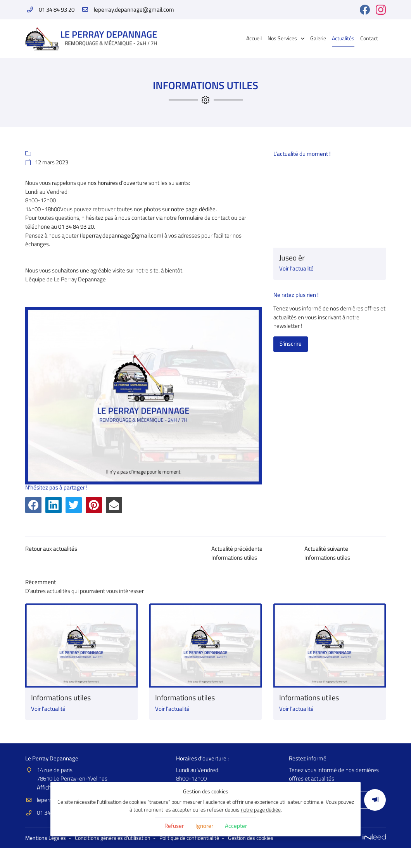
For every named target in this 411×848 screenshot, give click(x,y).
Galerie (318, 38)
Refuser (174, 826)
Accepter (236, 826)
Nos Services (282, 38)
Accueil (254, 38)
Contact (369, 38)
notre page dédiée (261, 810)
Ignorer (204, 826)
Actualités (343, 38)
